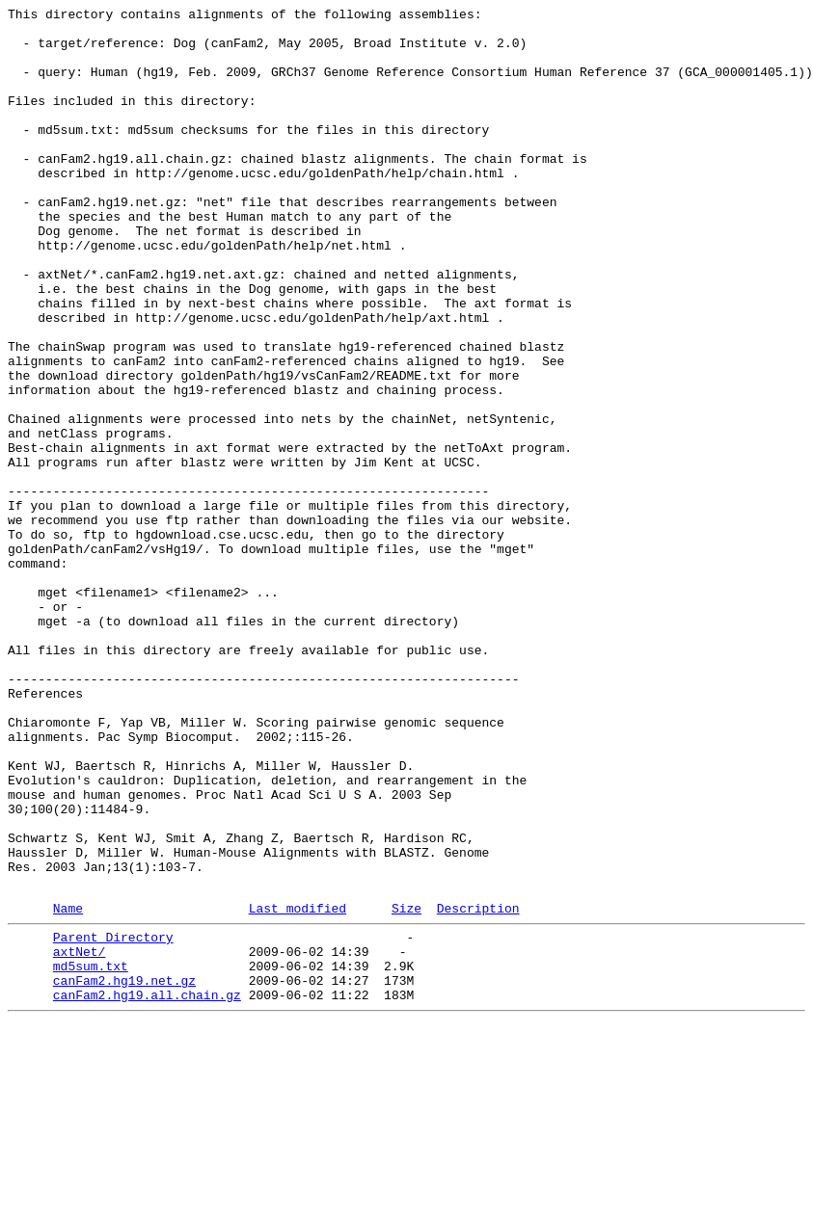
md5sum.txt (90, 1153)
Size (406, 1087)
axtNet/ (79, 1136)
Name (68, 1087)
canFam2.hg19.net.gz (124, 1170)
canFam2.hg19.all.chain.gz (147, 1188)
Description (478, 1087)
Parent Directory (113, 1118)
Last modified (297, 1087)
